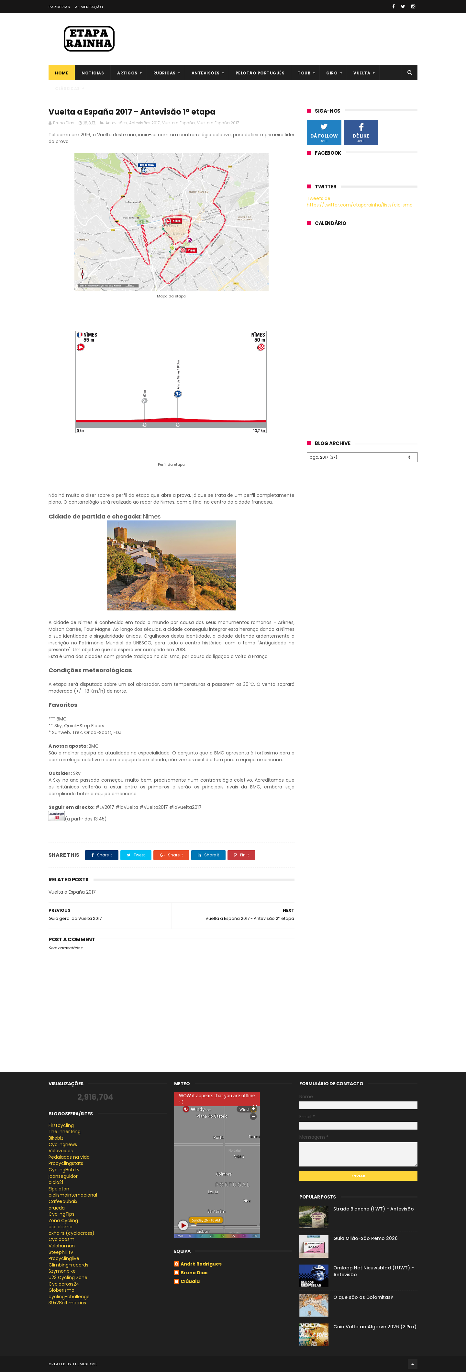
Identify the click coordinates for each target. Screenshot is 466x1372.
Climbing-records (68, 1265)
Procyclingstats (66, 1163)
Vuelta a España (178, 123)
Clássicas (67, 88)
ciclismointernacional (73, 1195)
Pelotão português (260, 73)
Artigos (127, 73)
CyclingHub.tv (64, 1169)
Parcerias (59, 6)
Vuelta (361, 73)
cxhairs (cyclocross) (71, 1233)
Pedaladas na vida (69, 1157)
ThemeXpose (84, 1363)
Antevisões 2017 (144, 123)
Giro (332, 73)
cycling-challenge (69, 1296)
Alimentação (89, 6)
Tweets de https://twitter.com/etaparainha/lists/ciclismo (360, 201)
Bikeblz (56, 1138)
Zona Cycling (63, 1220)
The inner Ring (65, 1131)
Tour (304, 73)
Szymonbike (62, 1271)
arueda (57, 1208)
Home (61, 73)
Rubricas (164, 73)
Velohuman (62, 1246)
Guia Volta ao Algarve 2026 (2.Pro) (374, 1326)
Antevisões (206, 73)
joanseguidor (63, 1176)
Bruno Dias (194, 1273)
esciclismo (60, 1226)
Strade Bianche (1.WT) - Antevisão (373, 1209)
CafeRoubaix (63, 1201)
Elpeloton (59, 1189)
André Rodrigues (201, 1264)
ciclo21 (56, 1182)
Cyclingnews (63, 1144)
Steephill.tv (61, 1252)
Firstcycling (61, 1125)
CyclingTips (61, 1214)
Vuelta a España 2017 (218, 123)
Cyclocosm (61, 1239)
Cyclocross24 (64, 1284)
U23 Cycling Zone (68, 1277)
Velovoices (61, 1150)
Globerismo (61, 1290)
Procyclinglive (64, 1258)
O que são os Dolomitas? (363, 1297)
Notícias (93, 73)
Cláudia (190, 1282)
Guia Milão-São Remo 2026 (365, 1238)
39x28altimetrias (67, 1302)
